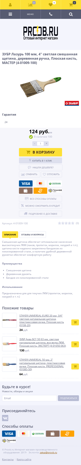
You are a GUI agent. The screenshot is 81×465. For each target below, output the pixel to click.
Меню (30, 14)
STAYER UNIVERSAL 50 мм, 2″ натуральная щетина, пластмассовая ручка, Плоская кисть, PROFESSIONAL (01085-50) (42, 364)
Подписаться (68, 398)
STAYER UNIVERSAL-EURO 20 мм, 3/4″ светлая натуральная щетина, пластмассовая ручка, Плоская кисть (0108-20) (41, 320)
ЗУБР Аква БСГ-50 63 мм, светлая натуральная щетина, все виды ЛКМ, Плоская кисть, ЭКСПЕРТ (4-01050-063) (42, 342)
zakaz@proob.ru (48, 452)
